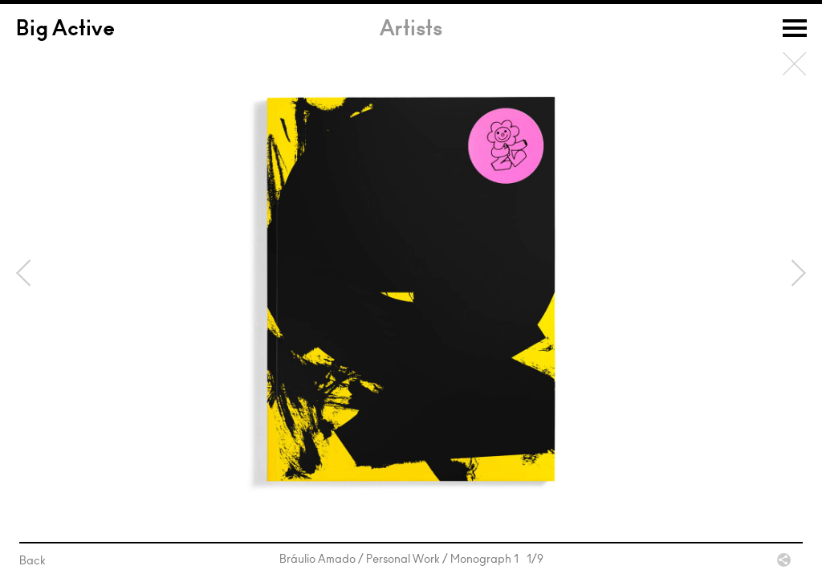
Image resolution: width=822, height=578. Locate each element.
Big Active (65, 30)
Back (795, 64)
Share (784, 560)
